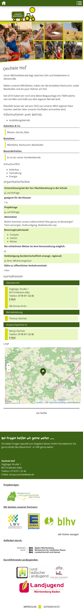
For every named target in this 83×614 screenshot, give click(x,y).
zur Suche (41, 413)
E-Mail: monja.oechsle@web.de (17, 474)
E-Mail (12, 299)
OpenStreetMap (57, 402)
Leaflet (39, 402)
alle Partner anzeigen (68, 534)
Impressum (30, 606)
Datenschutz (52, 606)
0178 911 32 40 (26, 295)
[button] (43, 372)
